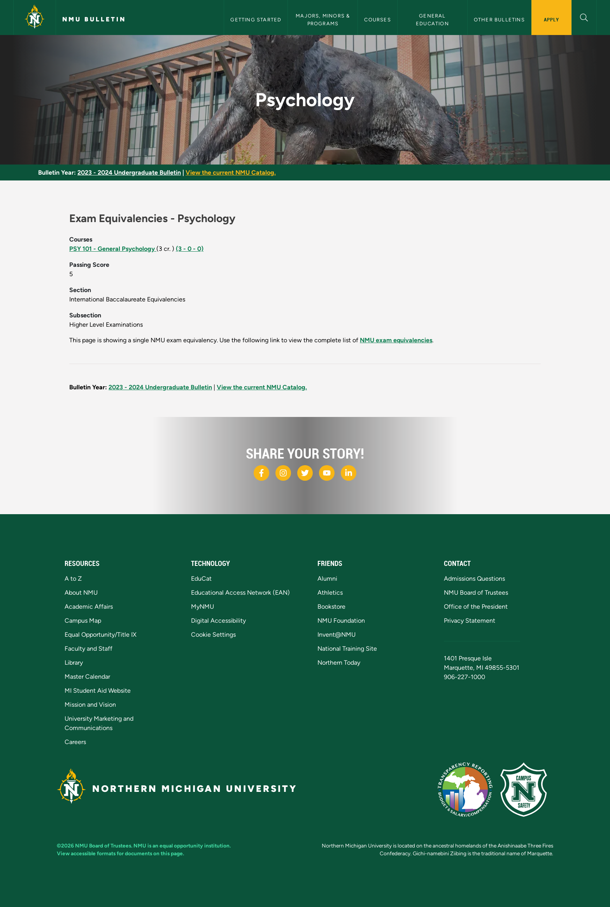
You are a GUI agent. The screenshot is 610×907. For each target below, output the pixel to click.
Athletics (330, 592)
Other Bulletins (499, 20)
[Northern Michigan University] (34, 17)
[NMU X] (305, 473)
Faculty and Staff (88, 648)
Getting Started (255, 20)
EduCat (201, 578)
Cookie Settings (213, 634)
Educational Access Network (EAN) (240, 592)
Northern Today (338, 662)
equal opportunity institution (195, 845)
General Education (432, 19)
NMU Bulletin (94, 19)
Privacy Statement (469, 620)
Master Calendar (87, 676)
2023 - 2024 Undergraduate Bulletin (129, 172)
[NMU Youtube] (327, 473)
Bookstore (331, 606)
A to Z (73, 578)
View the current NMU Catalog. (231, 172)
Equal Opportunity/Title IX (101, 634)
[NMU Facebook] (261, 473)
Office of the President (476, 606)
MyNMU (202, 606)
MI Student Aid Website (98, 690)
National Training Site (347, 648)
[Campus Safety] (526, 789)
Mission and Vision (90, 704)
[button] (584, 16)
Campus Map (83, 620)
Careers (75, 742)
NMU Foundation (341, 620)
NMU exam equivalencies (396, 340)
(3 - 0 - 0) (189, 248)
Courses (377, 20)
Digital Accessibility (218, 620)
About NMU (81, 592)
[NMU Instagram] (283, 473)
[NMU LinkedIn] (348, 473)
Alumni (327, 578)
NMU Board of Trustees (476, 592)
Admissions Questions (474, 578)
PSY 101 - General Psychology (112, 248)
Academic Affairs (89, 606)
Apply (551, 19)
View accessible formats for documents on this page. (120, 853)
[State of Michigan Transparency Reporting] (469, 789)
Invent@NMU (336, 634)
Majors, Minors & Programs (323, 19)
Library (74, 662)
